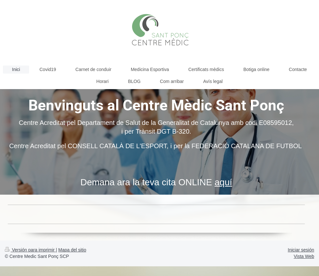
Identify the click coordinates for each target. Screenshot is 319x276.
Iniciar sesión (301, 249)
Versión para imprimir (30, 249)
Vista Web (304, 256)
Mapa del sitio (72, 249)
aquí (223, 182)
